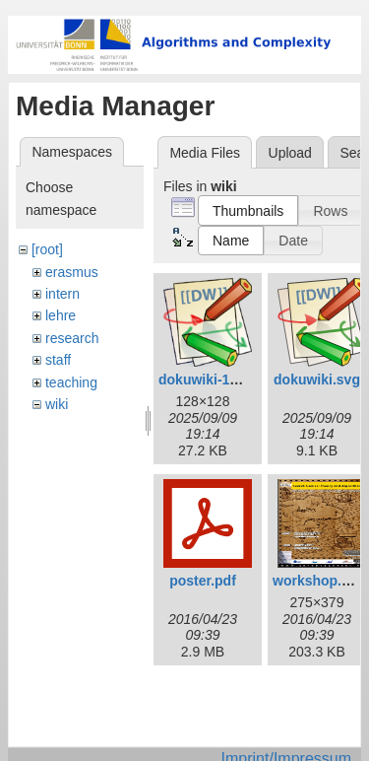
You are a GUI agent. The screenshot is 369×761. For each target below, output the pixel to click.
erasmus (71, 272)
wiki (56, 404)
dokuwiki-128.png (216, 379)
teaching (71, 382)
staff (58, 360)
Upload (290, 153)
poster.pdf (202, 580)
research (71, 338)
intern (62, 294)
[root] (47, 249)
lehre (60, 315)
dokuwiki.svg (317, 379)
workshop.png (320, 580)
